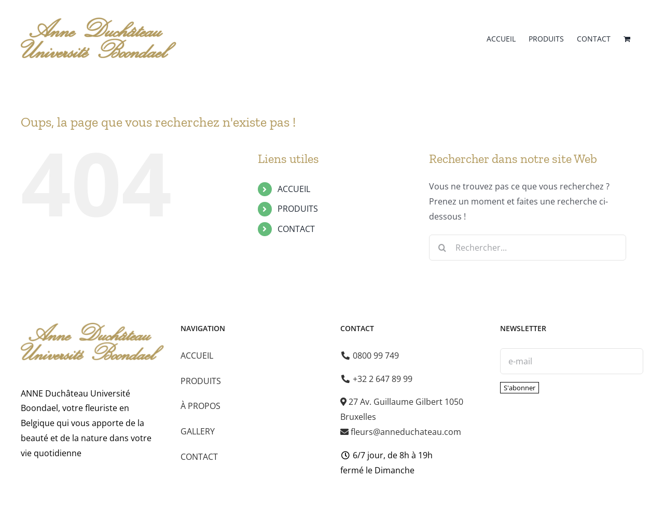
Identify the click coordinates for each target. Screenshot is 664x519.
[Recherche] (442, 248)
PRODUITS (298, 208)
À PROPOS (200, 406)
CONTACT (296, 229)
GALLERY (198, 431)
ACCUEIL (294, 189)
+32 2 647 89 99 (376, 379)
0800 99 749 (370, 355)
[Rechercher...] (527, 248)
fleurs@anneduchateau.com (400, 432)
